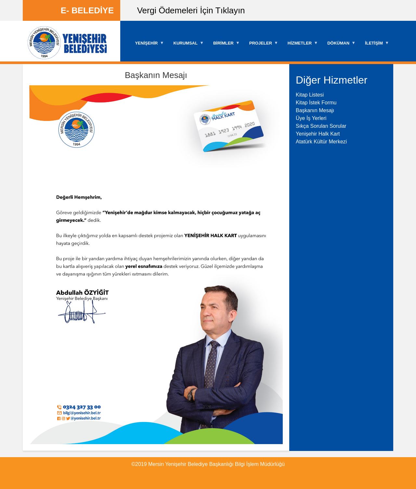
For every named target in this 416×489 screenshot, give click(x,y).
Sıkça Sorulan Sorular (321, 126)
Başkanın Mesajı (315, 110)
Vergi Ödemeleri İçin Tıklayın (191, 10)
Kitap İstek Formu (316, 102)
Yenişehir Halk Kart (318, 134)
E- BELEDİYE (87, 10)
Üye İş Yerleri (311, 118)
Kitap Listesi (310, 95)
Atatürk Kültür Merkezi (321, 141)
